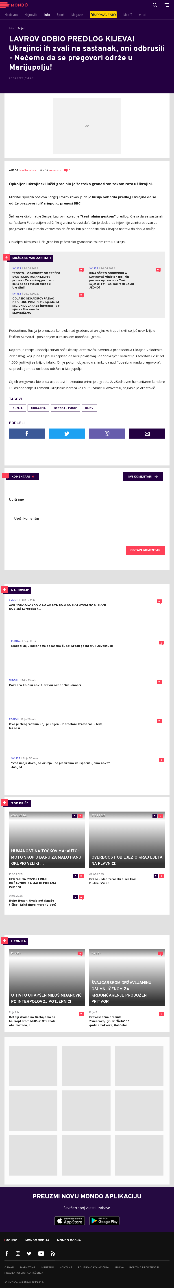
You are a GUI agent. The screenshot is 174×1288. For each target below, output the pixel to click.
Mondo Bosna (69, 1240)
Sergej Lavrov (65, 408)
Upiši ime (16, 500)
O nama (9, 1267)
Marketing (27, 1267)
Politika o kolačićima (93, 1267)
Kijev (89, 408)
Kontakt (66, 1267)
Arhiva (119, 1267)
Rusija (18, 408)
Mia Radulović (28, 170)
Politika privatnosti (144, 1267)
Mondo (11, 1240)
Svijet (21, 28)
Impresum (47, 1267)
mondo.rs (55, 170)
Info (11, 28)
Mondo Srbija (37, 1240)
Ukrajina (38, 408)
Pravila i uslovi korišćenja (23, 1273)
